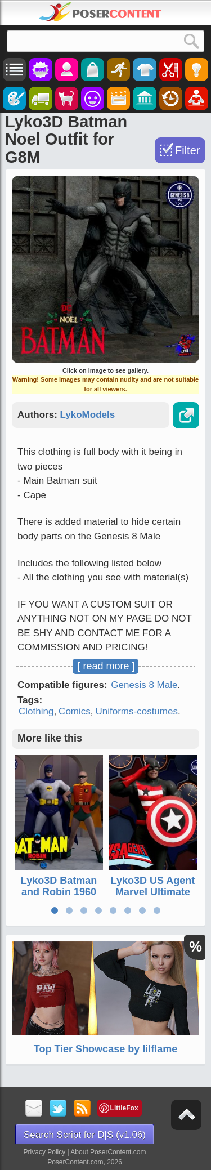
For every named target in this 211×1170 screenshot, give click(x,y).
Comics (75, 711)
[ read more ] (105, 666)
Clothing (36, 711)
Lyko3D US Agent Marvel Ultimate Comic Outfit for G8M (153, 897)
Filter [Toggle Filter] (187, 150)
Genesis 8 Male (144, 685)
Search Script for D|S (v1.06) (85, 1134)
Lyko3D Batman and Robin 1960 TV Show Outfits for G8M (59, 897)
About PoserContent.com (108, 1152)
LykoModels (87, 414)
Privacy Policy (45, 1152)
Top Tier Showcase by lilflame (105, 1049)
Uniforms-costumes (137, 711)
